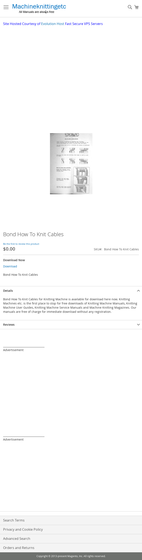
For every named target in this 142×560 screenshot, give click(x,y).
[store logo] (39, 8)
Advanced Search (16, 538)
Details (8, 291)
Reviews (9, 325)
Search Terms (14, 520)
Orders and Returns (18, 547)
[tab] (71, 290)
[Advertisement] (72, 57)
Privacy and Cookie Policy (23, 529)
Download (10, 266)
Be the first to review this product (21, 243)
